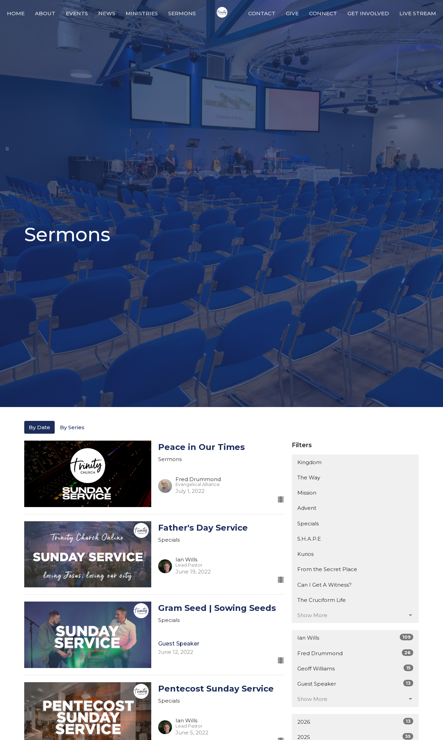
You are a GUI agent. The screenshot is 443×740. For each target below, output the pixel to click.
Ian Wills (355, 637)
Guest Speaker (355, 683)
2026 (355, 721)
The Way (308, 477)
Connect (323, 13)
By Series (72, 427)
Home (16, 13)
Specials (308, 523)
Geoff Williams (355, 668)
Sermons (182, 13)
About (45, 13)
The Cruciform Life (321, 600)
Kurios (305, 554)
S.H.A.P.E (309, 538)
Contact (261, 13)
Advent (306, 508)
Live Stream (417, 13)
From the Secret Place (327, 569)
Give (292, 13)
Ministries (142, 13)
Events (77, 13)
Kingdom (309, 462)
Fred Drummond (355, 653)
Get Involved (368, 13)
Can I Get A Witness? (324, 584)
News (106, 13)
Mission (306, 492)
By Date (39, 427)
